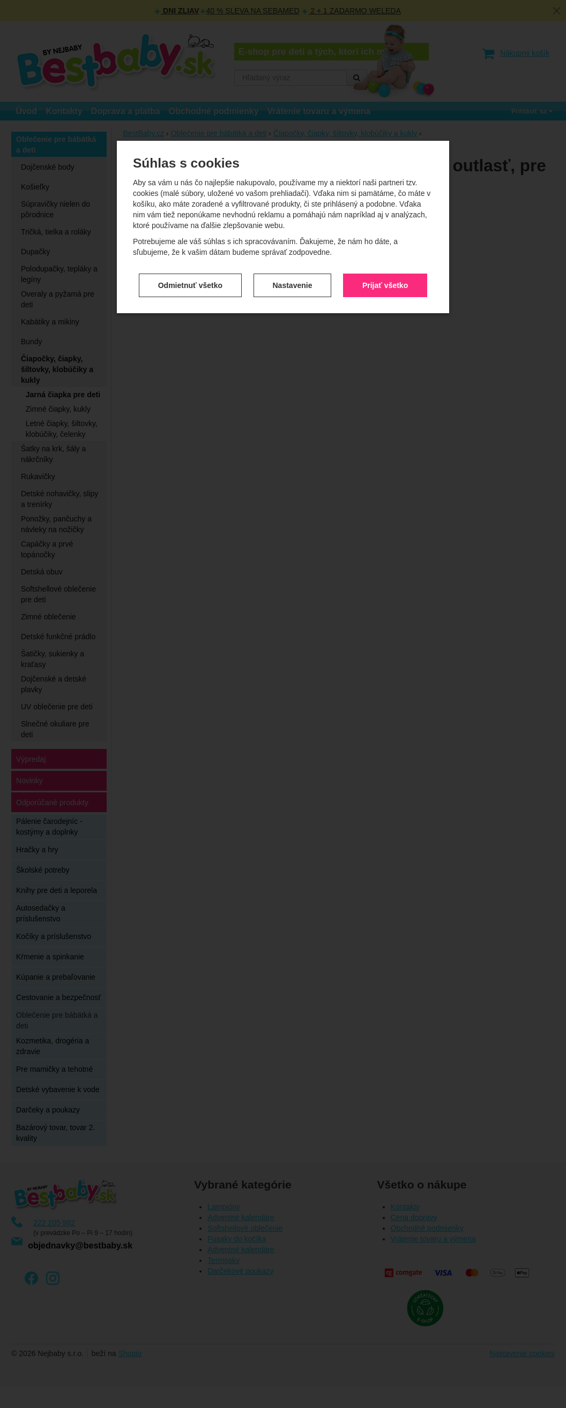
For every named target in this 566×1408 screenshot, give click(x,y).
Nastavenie (292, 201)
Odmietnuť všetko (190, 201)
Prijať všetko (385, 201)
